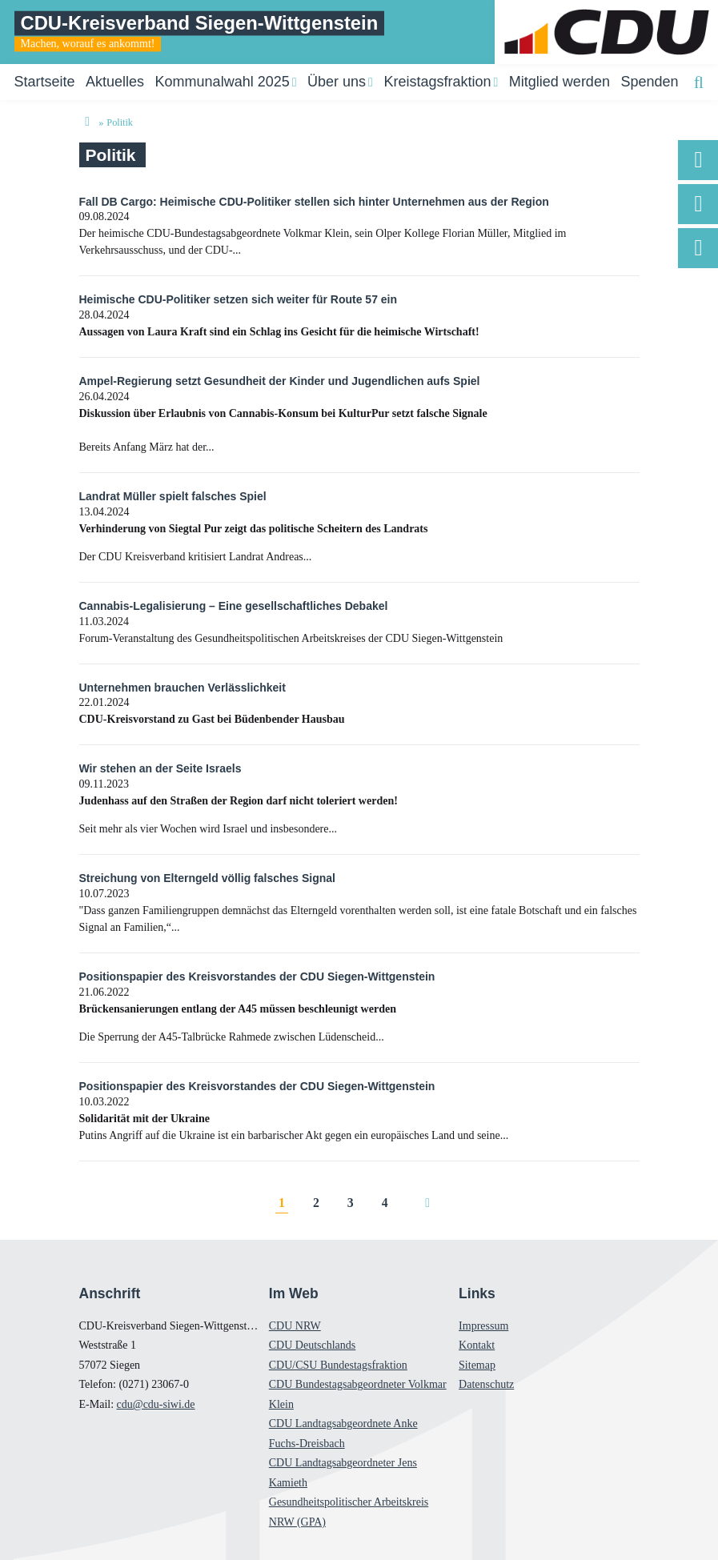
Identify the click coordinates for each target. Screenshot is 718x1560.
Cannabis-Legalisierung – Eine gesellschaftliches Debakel (233, 606)
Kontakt (477, 1345)
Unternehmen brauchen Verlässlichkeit (182, 687)
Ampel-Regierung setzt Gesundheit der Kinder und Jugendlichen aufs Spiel (279, 381)
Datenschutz (486, 1384)
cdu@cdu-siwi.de (156, 1404)
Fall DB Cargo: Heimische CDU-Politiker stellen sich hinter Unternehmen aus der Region (314, 201)
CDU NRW (295, 1326)
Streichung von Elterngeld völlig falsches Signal (207, 878)
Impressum (483, 1326)
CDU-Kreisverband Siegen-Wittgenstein (200, 23)
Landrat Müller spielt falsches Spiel (173, 496)
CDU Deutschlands (312, 1345)
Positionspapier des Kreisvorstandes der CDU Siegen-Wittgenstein (257, 976)
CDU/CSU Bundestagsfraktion (338, 1365)
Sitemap (477, 1365)
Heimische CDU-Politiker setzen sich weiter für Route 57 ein (238, 299)
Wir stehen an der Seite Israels (160, 768)
